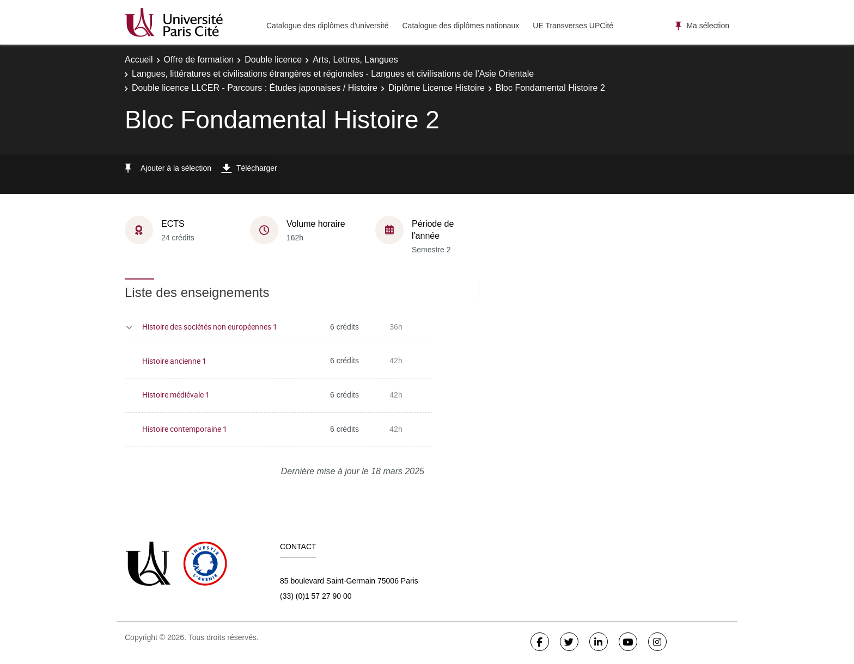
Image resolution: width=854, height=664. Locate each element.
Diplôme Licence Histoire (436, 87)
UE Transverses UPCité (573, 25)
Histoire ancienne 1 (174, 361)
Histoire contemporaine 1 (184, 429)
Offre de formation (199, 59)
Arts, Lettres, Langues (355, 59)
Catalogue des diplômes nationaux (460, 25)
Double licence (273, 59)
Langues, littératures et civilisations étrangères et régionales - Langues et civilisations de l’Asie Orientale (333, 73)
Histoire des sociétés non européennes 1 (209, 326)
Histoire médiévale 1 (176, 394)
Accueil (139, 59)
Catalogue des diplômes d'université (327, 25)
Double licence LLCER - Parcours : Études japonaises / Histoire (254, 87)
